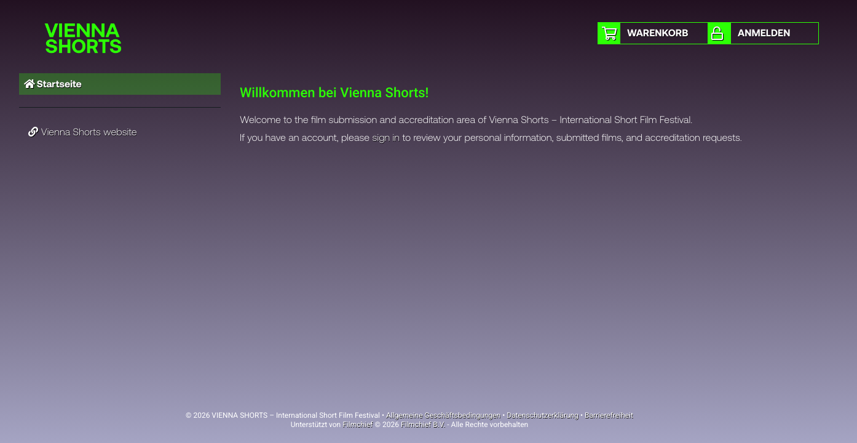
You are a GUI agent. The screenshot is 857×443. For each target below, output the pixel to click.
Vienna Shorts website (82, 132)
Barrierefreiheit (609, 415)
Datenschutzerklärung (543, 415)
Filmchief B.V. (423, 424)
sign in (386, 137)
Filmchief (357, 424)
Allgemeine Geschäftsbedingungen (443, 415)
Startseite (53, 84)
